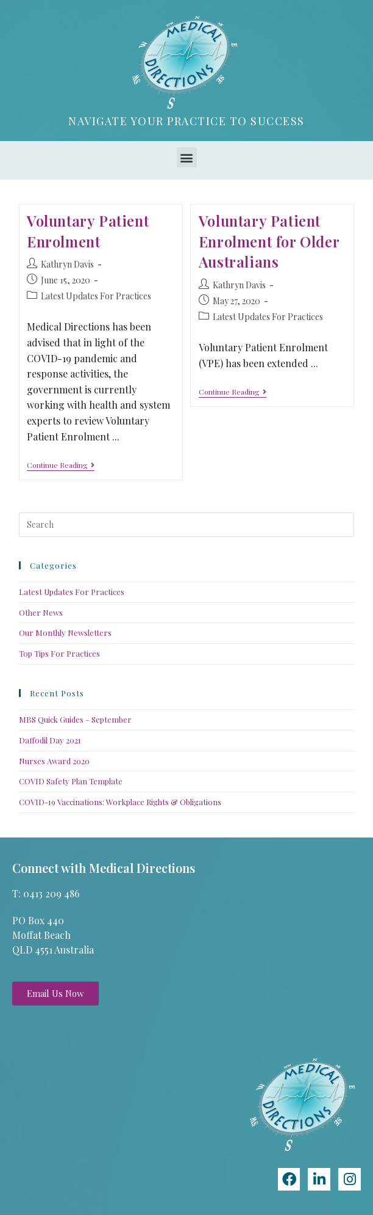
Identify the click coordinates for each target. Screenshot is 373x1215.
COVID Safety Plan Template (71, 781)
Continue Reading (60, 465)
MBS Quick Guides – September (75, 719)
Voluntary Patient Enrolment (88, 231)
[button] (187, 157)
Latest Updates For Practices (96, 296)
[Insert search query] (187, 525)
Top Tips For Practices (59, 653)
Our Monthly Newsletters (65, 632)
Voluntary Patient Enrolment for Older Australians (269, 241)
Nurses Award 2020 (54, 761)
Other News (41, 612)
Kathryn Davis (67, 264)
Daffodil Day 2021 (50, 740)
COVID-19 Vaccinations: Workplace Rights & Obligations (120, 802)
